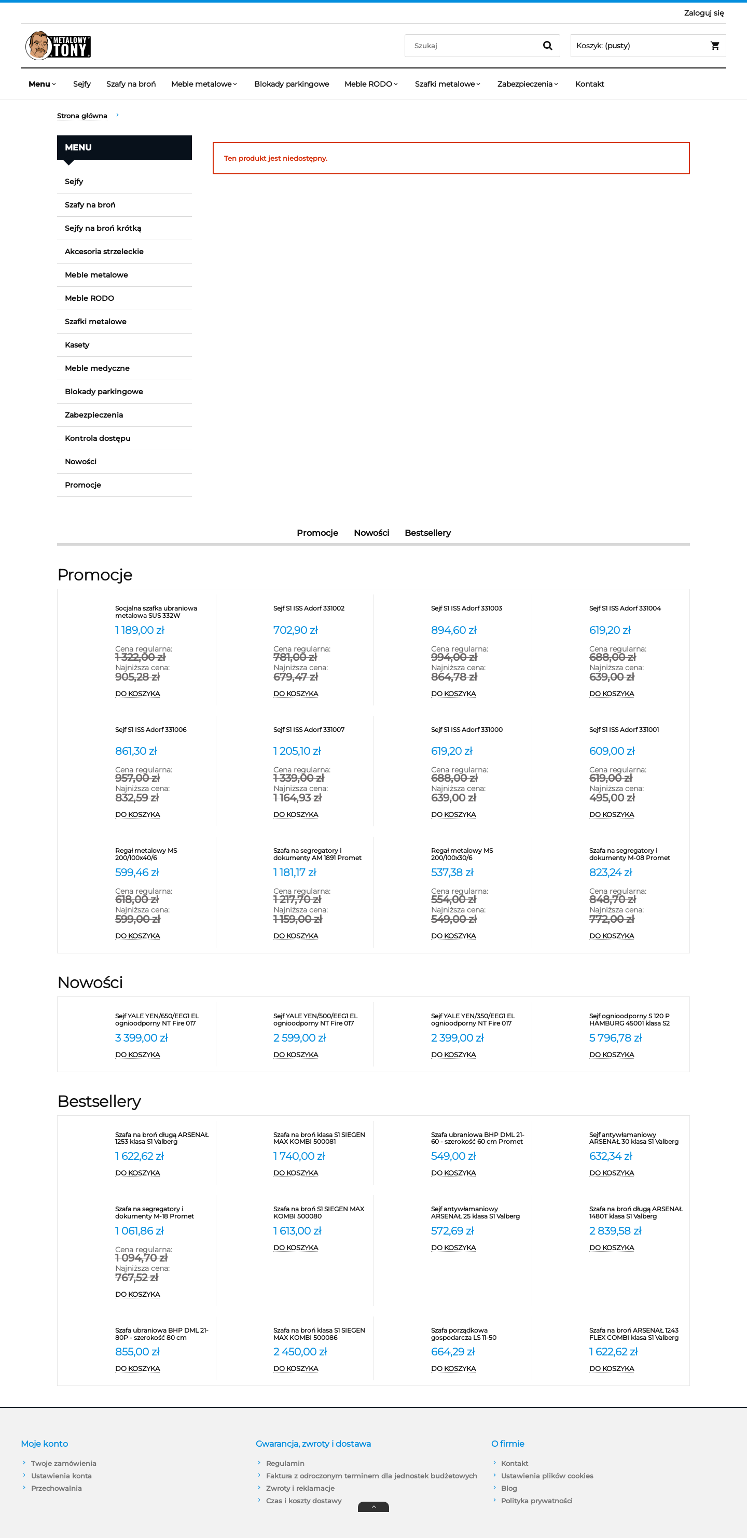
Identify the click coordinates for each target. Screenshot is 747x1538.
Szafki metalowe (96, 321)
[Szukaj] (548, 45)
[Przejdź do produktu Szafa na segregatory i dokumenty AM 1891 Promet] (321, 854)
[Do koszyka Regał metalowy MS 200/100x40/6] (163, 936)
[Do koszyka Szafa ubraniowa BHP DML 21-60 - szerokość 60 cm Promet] (479, 1173)
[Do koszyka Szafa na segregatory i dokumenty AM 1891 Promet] (321, 936)
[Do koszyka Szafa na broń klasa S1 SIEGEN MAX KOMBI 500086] (321, 1369)
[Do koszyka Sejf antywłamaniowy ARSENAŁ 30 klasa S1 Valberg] (637, 1173)
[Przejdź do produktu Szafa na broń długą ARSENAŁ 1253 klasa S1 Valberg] (163, 1138)
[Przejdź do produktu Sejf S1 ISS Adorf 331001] (637, 733)
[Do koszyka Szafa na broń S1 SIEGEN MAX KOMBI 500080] (321, 1248)
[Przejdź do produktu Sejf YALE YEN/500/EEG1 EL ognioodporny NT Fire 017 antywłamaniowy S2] (321, 1020)
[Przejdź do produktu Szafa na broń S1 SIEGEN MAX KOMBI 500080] (321, 1213)
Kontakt (514, 1463)
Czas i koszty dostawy (303, 1501)
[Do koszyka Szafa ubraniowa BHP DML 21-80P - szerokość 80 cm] (163, 1369)
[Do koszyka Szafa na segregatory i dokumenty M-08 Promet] (637, 936)
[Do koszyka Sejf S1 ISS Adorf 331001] (637, 815)
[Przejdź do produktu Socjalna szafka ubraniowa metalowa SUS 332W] (163, 612)
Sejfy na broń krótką (103, 228)
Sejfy (74, 181)
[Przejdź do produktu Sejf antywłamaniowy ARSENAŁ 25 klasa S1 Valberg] (479, 1213)
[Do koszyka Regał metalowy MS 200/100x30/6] (479, 936)
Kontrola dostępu (97, 438)
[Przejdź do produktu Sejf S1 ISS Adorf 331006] (163, 733)
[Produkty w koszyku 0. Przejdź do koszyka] (648, 46)
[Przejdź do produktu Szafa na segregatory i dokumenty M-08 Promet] (637, 854)
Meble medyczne (97, 368)
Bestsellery (428, 533)
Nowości (80, 461)
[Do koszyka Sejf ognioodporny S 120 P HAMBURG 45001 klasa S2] (637, 1055)
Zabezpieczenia (94, 415)
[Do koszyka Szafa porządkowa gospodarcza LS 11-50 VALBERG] (479, 1369)
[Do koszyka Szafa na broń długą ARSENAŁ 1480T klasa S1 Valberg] (637, 1248)
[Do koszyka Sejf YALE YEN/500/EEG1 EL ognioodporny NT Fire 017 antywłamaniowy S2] (321, 1055)
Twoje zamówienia (63, 1463)
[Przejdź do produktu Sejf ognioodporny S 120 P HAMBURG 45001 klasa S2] (637, 1020)
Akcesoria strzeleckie (104, 251)
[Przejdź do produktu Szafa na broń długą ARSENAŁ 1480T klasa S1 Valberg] (637, 1213)
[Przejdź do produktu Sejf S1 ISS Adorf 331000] (479, 733)
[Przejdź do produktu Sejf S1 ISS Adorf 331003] (479, 612)
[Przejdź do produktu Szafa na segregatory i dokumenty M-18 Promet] (163, 1213)
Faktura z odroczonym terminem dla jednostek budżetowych (371, 1476)
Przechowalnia (56, 1488)
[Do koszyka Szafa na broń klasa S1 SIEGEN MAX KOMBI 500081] (321, 1173)
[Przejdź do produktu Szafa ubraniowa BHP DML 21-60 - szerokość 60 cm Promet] (479, 1138)
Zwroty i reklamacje (300, 1488)
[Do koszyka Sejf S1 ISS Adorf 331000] (479, 815)
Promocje (83, 485)
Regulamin (285, 1463)
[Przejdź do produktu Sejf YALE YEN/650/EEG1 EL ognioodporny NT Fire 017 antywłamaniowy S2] (163, 1020)
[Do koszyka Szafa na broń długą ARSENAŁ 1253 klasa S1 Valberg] (163, 1173)
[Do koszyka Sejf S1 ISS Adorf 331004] (637, 694)
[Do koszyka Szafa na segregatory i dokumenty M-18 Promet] (163, 1294)
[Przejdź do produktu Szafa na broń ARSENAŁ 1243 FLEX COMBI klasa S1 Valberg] (637, 1334)
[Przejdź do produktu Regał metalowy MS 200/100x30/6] (479, 854)
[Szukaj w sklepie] (472, 45)
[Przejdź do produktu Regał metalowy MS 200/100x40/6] (163, 854)
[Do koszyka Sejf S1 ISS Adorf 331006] (163, 815)
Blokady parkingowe (104, 391)
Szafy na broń (90, 205)
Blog (509, 1488)
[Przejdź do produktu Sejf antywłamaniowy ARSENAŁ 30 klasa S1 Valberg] (637, 1138)
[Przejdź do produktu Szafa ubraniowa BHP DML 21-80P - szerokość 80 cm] (163, 1334)
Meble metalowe (96, 275)
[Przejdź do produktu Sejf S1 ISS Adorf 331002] (321, 612)
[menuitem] (43, 84)
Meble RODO (89, 298)
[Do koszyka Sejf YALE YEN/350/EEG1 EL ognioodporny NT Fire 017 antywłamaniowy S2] (479, 1055)
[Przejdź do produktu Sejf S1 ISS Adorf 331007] (321, 733)
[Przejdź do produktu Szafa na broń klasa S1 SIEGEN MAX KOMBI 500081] (321, 1138)
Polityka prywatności (537, 1501)
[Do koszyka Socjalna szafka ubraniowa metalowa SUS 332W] (163, 694)
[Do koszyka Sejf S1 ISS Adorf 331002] (321, 694)
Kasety (77, 345)
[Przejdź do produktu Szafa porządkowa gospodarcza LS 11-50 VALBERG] (479, 1334)
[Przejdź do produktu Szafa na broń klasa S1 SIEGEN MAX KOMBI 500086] (321, 1334)
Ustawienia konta (61, 1476)
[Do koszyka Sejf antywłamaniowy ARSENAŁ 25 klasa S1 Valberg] (479, 1248)
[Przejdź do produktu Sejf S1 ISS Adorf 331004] (637, 612)
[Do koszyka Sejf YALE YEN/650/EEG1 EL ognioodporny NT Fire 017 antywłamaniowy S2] (163, 1055)
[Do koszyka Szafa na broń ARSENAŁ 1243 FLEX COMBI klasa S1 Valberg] (637, 1369)
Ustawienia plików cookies (547, 1476)
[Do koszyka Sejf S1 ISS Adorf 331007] (321, 815)
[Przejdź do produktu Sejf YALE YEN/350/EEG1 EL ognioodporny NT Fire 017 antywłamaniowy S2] (479, 1020)
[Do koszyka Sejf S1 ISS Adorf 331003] (479, 694)
